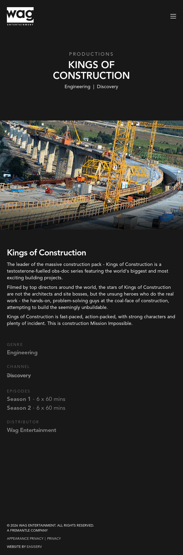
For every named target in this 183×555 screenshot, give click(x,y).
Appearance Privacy (25, 538)
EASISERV (34, 547)
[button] (173, 16)
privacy (54, 538)
